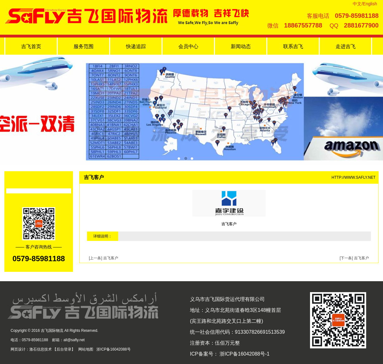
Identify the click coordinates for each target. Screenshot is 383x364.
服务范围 (84, 46)
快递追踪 (136, 46)
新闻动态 (241, 46)
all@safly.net (74, 340)
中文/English (365, 3)
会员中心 (188, 46)
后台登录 (63, 349)
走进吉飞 (346, 46)
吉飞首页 (31, 46)
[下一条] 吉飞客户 (354, 258)
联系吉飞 (293, 46)
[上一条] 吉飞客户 (103, 258)
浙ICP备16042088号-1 (244, 354)
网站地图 (85, 349)
